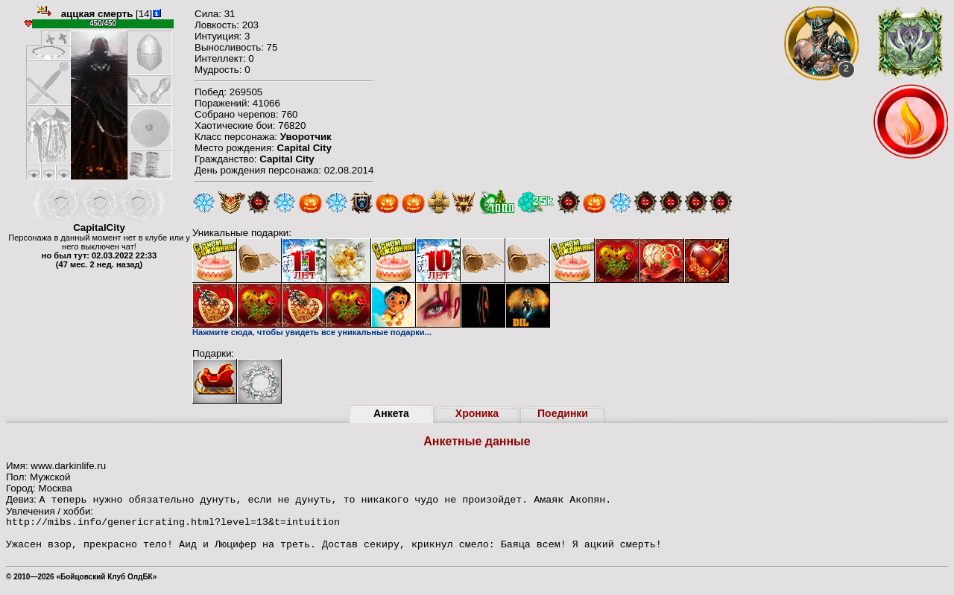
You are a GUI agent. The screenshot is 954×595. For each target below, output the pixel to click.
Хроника (477, 413)
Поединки (562, 413)
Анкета (391, 413)
